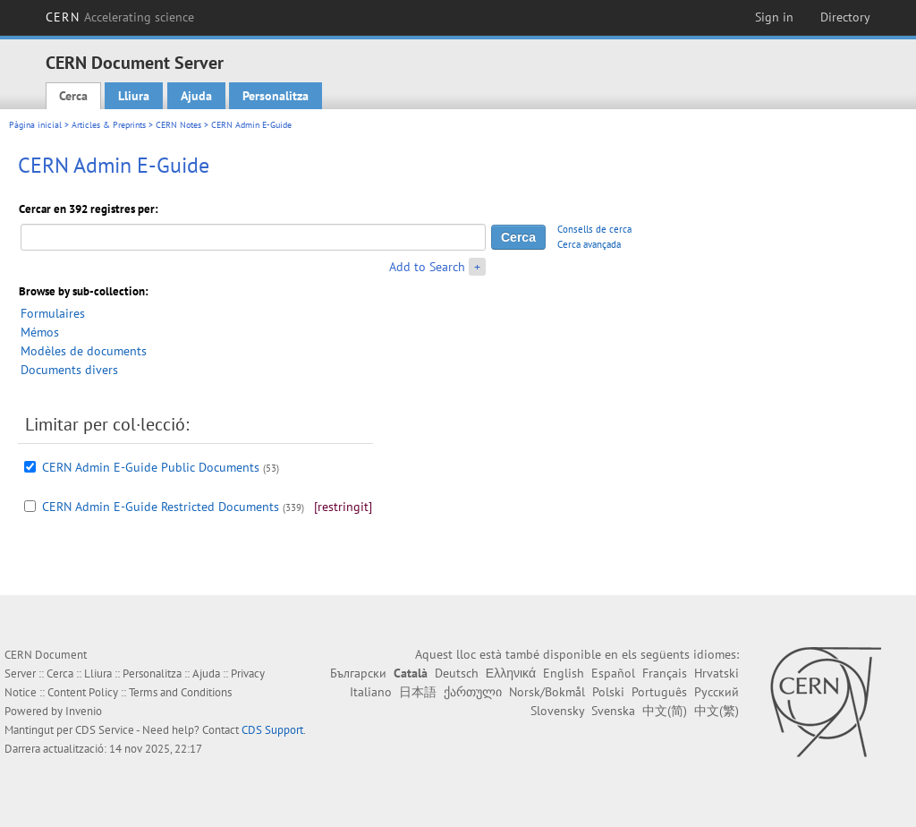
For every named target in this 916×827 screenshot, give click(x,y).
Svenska (613, 711)
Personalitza (275, 96)
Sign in (774, 17)
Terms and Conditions (180, 692)
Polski (608, 692)
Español (613, 673)
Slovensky (557, 711)
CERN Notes (178, 125)
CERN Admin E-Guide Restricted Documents (160, 507)
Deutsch (457, 673)
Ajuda (196, 96)
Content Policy (82, 692)
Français (664, 673)
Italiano (371, 692)
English (563, 673)
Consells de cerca (594, 229)
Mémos (40, 332)
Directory (845, 17)
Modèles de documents (84, 351)
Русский (716, 692)
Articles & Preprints (109, 125)
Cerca (73, 96)
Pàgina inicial (35, 125)
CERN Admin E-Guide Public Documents (150, 467)
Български (358, 673)
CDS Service (104, 729)
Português (659, 692)
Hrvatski (716, 673)
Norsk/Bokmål (547, 692)
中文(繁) (716, 711)
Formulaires (53, 313)
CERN (120, 17)
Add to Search (427, 267)
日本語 (418, 692)
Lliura (133, 96)
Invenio (83, 711)
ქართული (473, 692)
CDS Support (272, 729)
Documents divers (69, 370)
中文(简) (664, 711)
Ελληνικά (511, 673)
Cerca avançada (589, 244)
